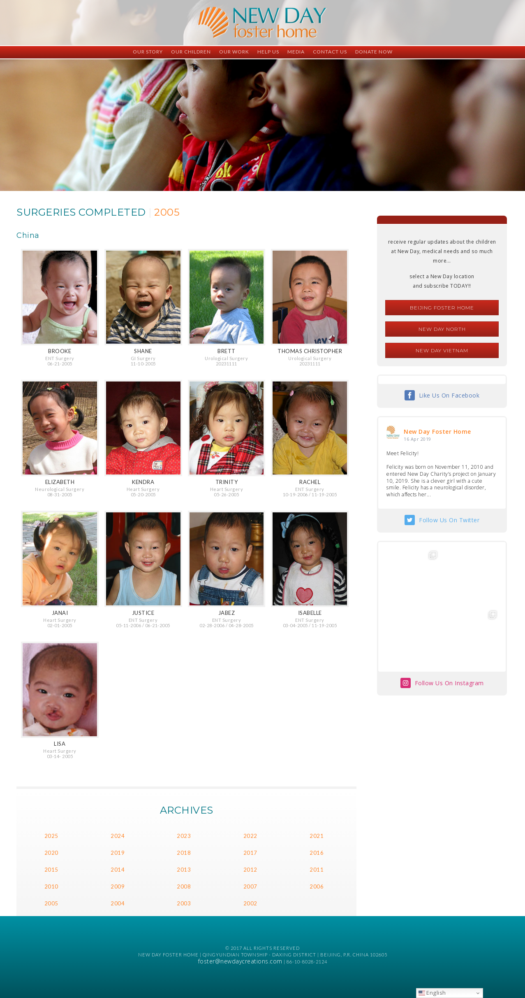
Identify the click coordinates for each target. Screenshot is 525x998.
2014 (118, 869)
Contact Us (330, 52)
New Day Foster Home (437, 431)
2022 (250, 836)
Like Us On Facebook (449, 395)
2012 (250, 869)
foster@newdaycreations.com (240, 961)
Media (296, 52)
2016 (317, 852)
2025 (51, 836)
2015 (51, 869)
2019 (118, 852)
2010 (51, 886)
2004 (118, 903)
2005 (51, 903)
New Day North (442, 329)
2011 (317, 869)
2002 (250, 903)
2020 (51, 852)
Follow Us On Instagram (449, 683)
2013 (184, 869)
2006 (317, 886)
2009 (118, 886)
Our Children (191, 52)
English (432, 992)
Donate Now (374, 52)
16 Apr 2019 (417, 439)
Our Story (148, 52)
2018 (184, 852)
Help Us (268, 52)
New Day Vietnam (442, 350)
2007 (250, 886)
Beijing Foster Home (442, 308)
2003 (184, 903)
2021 (317, 836)
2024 (118, 836)
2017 (250, 852)
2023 (184, 836)
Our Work (234, 52)
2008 (184, 886)
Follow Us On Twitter (449, 520)
